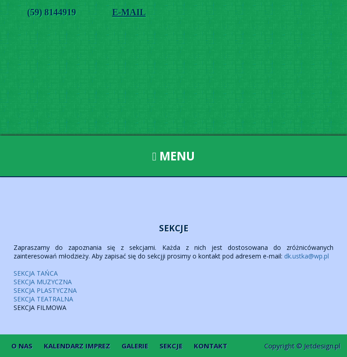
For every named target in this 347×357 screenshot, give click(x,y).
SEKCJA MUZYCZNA (43, 281)
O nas (22, 345)
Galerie (135, 345)
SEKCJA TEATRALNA (43, 299)
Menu (173, 156)
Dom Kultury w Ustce (173, 85)
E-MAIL (128, 12)
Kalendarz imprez (77, 345)
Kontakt (210, 345)
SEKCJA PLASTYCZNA (45, 290)
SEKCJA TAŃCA (36, 273)
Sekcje (171, 345)
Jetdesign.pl (322, 345)
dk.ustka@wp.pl (306, 256)
